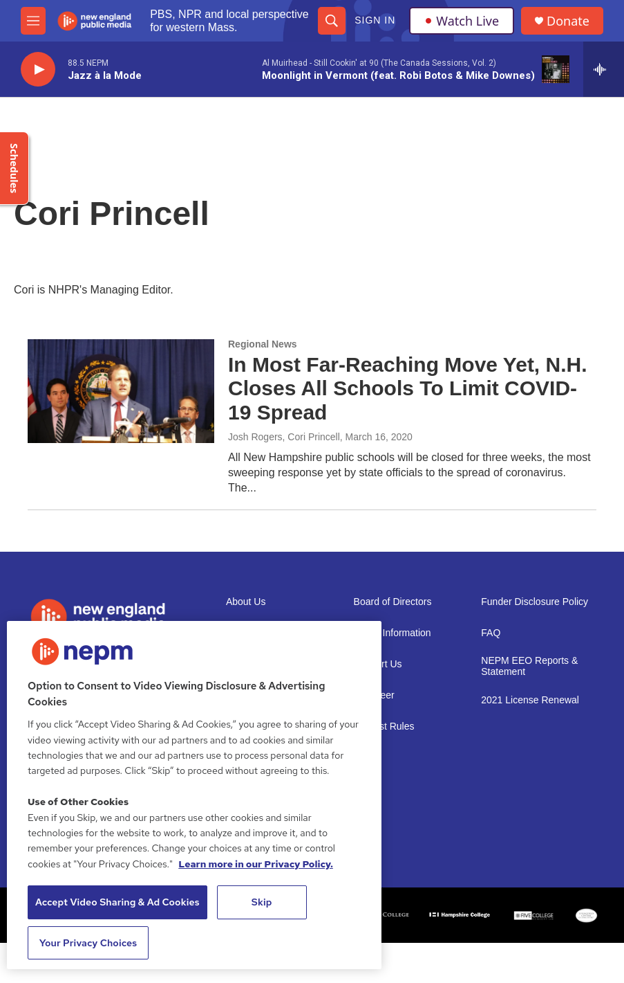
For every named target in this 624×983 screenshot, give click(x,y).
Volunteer (374, 695)
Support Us (378, 664)
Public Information (392, 633)
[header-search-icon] (332, 21)
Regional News (262, 344)
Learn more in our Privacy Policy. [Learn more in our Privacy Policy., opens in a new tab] (255, 864)
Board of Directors (393, 602)
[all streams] (603, 69)
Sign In (374, 20)
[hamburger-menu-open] (33, 21)
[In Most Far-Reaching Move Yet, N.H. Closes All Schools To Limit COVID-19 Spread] (121, 391)
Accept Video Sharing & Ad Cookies (117, 902)
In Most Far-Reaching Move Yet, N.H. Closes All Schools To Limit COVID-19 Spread (407, 388)
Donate (568, 21)
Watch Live (461, 20)
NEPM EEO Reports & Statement (529, 666)
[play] (38, 70)
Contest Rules (384, 726)
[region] (194, 795)
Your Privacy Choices (88, 943)
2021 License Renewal (530, 700)
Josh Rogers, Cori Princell (284, 436)
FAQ (490, 633)
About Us (246, 602)
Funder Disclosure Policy (534, 602)
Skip (262, 902)
